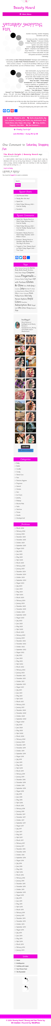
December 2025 (21, 537)
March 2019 (20, 771)
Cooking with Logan (22, 966)
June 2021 (19, 693)
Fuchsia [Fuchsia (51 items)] (22, 279)
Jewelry (18, 498)
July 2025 (19, 552)
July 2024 (19, 586)
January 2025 (20, 569)
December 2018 (20, 780)
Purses (18, 513)
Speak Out (19, 201)
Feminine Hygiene (21, 481)
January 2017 (20, 846)
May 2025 (19, 557)
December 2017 (20, 814)
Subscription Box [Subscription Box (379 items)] (23, 305)
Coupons (11, 120)
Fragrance (13, 125)
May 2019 (19, 765)
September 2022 (21, 650)
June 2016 (19, 867)
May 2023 (19, 627)
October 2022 (20, 647)
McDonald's (38, 120)
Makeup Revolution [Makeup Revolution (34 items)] (21, 291)
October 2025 (20, 543)
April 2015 (19, 907)
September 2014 (21, 927)
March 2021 (20, 702)
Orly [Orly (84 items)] (16, 293)
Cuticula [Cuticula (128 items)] (18, 276)
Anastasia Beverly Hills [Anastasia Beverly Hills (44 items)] (24, 268)
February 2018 (20, 809)
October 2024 (20, 578)
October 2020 (20, 716)
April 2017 (19, 838)
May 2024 (19, 592)
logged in (13, 175)
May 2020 (19, 731)
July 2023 (19, 621)
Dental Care (19, 475)
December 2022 (21, 641)
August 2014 (20, 930)
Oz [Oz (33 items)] (18, 293)
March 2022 (20, 667)
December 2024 (21, 572)
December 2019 (20, 745)
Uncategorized (20, 518)
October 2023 (20, 612)
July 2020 (19, 725)
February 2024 (20, 601)
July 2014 (19, 933)
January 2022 (20, 673)
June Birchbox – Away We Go (24, 134)
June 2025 (19, 554)
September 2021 (21, 684)
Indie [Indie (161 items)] (29, 286)
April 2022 (19, 664)
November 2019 (21, 748)
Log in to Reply (8, 168)
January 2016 (20, 881)
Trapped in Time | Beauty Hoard (25, 246)
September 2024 (21, 580)
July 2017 (19, 829)
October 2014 (20, 924)
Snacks (18, 515)
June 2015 (19, 901)
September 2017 (21, 823)
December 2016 (20, 849)
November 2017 (21, 817)
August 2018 (20, 791)
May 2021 (19, 696)
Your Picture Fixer (21, 969)
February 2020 (20, 739)
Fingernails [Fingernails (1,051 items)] (27, 276)
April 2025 (19, 560)
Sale (16, 123)
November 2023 (21, 609)
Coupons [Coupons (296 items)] (30, 272)
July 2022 (19, 656)
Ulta (24, 123)
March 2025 (20, 563)
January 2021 (20, 708)
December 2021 (20, 676)
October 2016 (20, 855)
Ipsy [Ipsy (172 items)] (32, 286)
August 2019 (20, 757)
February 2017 (20, 843)
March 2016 (20, 875)
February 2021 (20, 705)
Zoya (29, 123)
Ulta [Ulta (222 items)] (19, 308)
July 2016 (19, 864)
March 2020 (20, 737)
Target (20, 123)
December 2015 (20, 884)
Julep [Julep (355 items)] (22, 288)
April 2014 (19, 942)
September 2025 (21, 546)
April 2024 (19, 595)
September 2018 (21, 788)
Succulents (19, 209)
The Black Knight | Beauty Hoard (21, 154)
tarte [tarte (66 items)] (16, 308)
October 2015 (20, 890)
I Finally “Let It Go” (23, 129)
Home (18, 961)
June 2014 (19, 936)
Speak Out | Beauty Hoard (24, 219)
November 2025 (21, 540)
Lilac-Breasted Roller (22, 195)
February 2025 (20, 566)
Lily (32, 120)
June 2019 (19, 763)
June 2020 (19, 728)
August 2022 (20, 653)
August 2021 (20, 687)
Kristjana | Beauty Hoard (23, 239)
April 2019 (19, 768)
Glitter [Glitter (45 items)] (25, 286)
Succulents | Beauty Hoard (24, 233)
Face (17, 478)
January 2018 (20, 812)
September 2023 (21, 615)
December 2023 (21, 606)
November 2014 (21, 921)
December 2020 (21, 710)
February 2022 (20, 670)
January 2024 (20, 604)
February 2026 (20, 531)
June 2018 (19, 797)
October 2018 (20, 786)
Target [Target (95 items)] (34, 305)
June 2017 (19, 832)
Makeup (18, 501)
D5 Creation (15, 1023)
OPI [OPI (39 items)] (33, 291)
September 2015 (21, 893)
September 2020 (21, 719)
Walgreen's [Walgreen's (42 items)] (33, 308)
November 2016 (21, 852)
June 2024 (19, 589)
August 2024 (20, 583)
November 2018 (21, 783)
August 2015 (20, 895)
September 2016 (21, 858)
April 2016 (19, 872)
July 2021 (19, 690)
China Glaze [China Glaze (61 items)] (18, 272)
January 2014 (20, 950)
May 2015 (19, 904)
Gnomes (18, 489)
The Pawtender (20, 972)
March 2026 (20, 528)
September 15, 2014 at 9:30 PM (11, 156)
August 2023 (20, 618)
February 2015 (20, 913)
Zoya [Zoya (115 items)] (16, 310)
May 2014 (19, 939)
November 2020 (21, 713)
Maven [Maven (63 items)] (27, 291)
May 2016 (19, 869)
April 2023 (19, 630)
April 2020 (19, 734)
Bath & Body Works (36, 118)
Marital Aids (20, 504)
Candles (42, 123)
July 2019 (19, 760)
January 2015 (20, 916)
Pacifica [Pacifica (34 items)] (21, 293)
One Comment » (34, 125)
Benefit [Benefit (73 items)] (25, 270)
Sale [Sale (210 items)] (26, 296)
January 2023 (20, 638)
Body (37, 123)
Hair (18, 125)
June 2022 (19, 658)
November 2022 (21, 644)
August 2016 (20, 861)
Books (18, 466)
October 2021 (20, 682)
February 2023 (20, 635)
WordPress (36, 1023)
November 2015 (21, 887)
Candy (18, 472)
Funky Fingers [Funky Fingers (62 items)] (28, 279)
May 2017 (19, 835)
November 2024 (21, 575)
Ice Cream (19, 495)
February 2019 (20, 774)
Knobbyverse (20, 963)
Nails (22, 125)
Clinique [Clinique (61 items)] (24, 272)
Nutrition (19, 510)
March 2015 (20, 910)
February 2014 (20, 947)
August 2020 (20, 722)
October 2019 (20, 751)
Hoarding (18, 120)
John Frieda (26, 120)
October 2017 (20, 820)
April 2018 (19, 803)
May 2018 (19, 800)
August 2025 (20, 549)
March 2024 (20, 598)
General (18, 486)
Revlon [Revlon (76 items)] (22, 296)
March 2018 (20, 806)
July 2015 (19, 898)
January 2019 (20, 777)
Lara (10, 118)
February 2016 (20, 878)
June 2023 (19, 624)
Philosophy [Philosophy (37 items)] (26, 293)
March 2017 (20, 841)
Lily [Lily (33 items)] (15, 291)
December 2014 (20, 918)
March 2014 (20, 945)
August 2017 (20, 826)
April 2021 (19, 699)
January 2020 (20, 742)
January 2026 (20, 534)
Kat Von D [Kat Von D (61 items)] (28, 289)
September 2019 (21, 754)
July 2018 (19, 794)
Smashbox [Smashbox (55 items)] (24, 302)
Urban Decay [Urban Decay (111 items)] (26, 308)
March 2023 (20, 633)
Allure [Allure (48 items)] (16, 268)
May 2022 (19, 661)
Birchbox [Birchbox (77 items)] (30, 270)
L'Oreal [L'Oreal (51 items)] (33, 289)
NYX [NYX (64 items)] (30, 291)
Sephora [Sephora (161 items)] (24, 299)
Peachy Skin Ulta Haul (22, 198)
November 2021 (21, 679)
